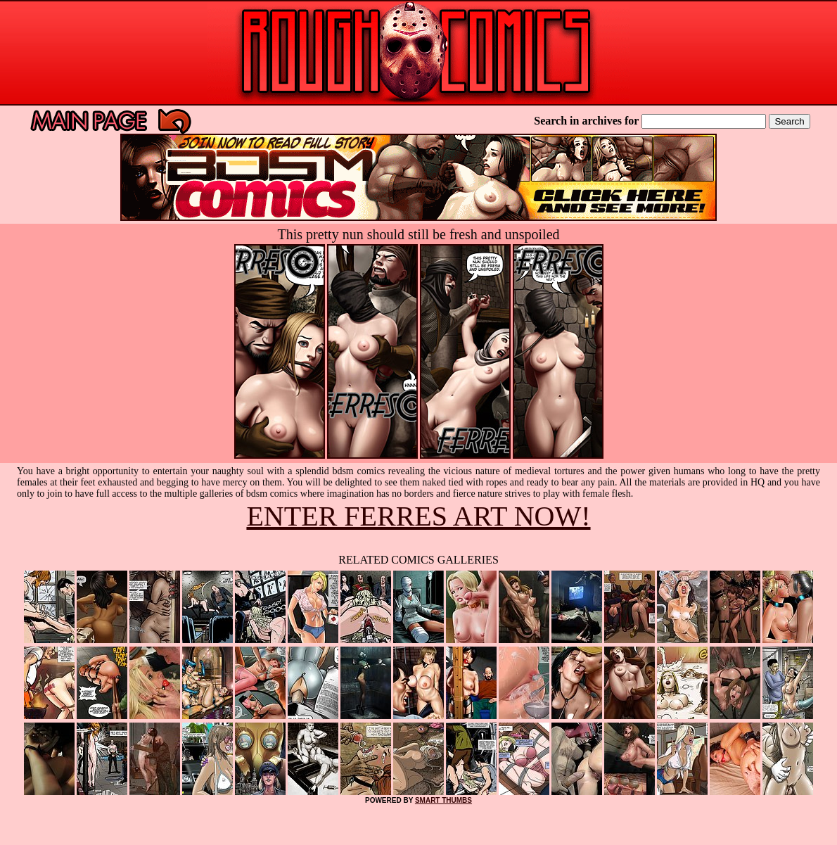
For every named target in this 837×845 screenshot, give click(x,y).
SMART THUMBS (443, 800)
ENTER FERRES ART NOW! (418, 516)
